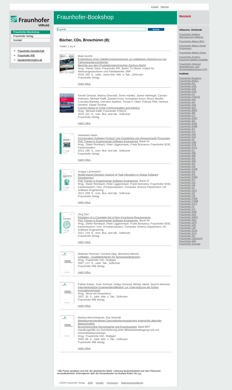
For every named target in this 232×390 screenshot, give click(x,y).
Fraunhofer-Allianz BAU (191, 41)
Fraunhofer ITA (187, 195)
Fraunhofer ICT (187, 115)
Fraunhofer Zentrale (189, 243)
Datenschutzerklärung (132, 383)
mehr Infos (84, 83)
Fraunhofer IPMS (188, 177)
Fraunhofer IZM (187, 225)
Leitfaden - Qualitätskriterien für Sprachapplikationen (109, 256)
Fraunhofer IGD (187, 136)
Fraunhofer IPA (187, 171)
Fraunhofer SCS (187, 233)
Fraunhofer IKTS (188, 147)
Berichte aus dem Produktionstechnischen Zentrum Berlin (112, 65)
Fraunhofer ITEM (188, 198)
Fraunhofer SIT (187, 235)
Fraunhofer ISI (187, 187)
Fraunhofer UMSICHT (191, 238)
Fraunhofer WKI (187, 241)
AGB (90, 383)
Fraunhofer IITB (187, 145)
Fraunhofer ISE (187, 185)
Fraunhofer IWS (187, 214)
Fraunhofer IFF (187, 128)
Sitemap (165, 7)
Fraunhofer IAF (187, 102)
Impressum (112, 383)
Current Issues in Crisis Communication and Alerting (109, 107)
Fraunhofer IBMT (188, 110)
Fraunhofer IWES (188, 217)
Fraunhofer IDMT (188, 118)
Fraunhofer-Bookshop (26, 32)
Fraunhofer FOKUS (189, 96)
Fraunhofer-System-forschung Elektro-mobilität (193, 58)
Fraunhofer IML (187, 158)
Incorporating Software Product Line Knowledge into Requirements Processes (124, 138)
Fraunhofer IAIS (187, 104)
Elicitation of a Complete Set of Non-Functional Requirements (114, 217)
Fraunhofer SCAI (188, 230)
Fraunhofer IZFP (188, 222)
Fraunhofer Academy (190, 78)
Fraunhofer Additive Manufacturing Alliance (191, 35)
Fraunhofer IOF (187, 166)
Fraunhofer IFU (187, 131)
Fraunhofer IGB (187, 134)
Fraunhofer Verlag (23, 36)
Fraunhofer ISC (187, 182)
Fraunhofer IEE (187, 120)
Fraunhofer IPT (187, 179)
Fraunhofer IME (187, 153)
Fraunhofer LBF (187, 227)
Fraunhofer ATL (187, 83)
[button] (30, 47)
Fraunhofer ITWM (188, 201)
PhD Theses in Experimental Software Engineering (108, 141)
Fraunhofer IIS (187, 139)
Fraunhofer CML (188, 86)
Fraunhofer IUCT (188, 203)
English (154, 7)
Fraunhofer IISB (187, 142)
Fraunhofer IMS (187, 161)
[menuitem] (30, 32)
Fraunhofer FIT (187, 94)
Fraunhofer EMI (187, 88)
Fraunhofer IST (187, 193)
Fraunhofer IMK (187, 155)
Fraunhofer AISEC (189, 80)
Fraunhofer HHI (187, 99)
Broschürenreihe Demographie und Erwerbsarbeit (107, 326)
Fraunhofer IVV (187, 209)
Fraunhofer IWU (187, 219)
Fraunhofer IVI (187, 206)
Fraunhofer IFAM (188, 126)
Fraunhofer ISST (188, 190)
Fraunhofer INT (187, 163)
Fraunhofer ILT (187, 150)
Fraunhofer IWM (187, 211)
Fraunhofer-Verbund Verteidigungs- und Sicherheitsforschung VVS (193, 66)
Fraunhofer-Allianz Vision (192, 52)
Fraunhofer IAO (187, 107)
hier (139, 373)
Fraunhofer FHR (187, 91)
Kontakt (17, 40)
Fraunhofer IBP (187, 112)
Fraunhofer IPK (187, 174)
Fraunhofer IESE (188, 123)
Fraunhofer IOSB (188, 169)
